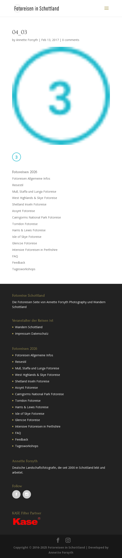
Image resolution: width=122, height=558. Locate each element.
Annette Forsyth (27, 40)
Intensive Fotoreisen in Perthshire (35, 250)
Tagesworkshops (23, 269)
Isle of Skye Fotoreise (26, 237)
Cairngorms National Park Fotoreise (36, 217)
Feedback (18, 263)
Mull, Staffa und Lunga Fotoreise (34, 191)
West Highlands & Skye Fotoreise (34, 198)
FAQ (15, 256)
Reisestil (17, 185)
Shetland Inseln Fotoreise (29, 204)
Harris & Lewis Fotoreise (29, 230)
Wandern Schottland (28, 327)
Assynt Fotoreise (23, 211)
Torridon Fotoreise (25, 224)
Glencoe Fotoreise (24, 243)
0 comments (70, 40)
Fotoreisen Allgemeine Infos (31, 178)
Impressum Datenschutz (31, 334)
